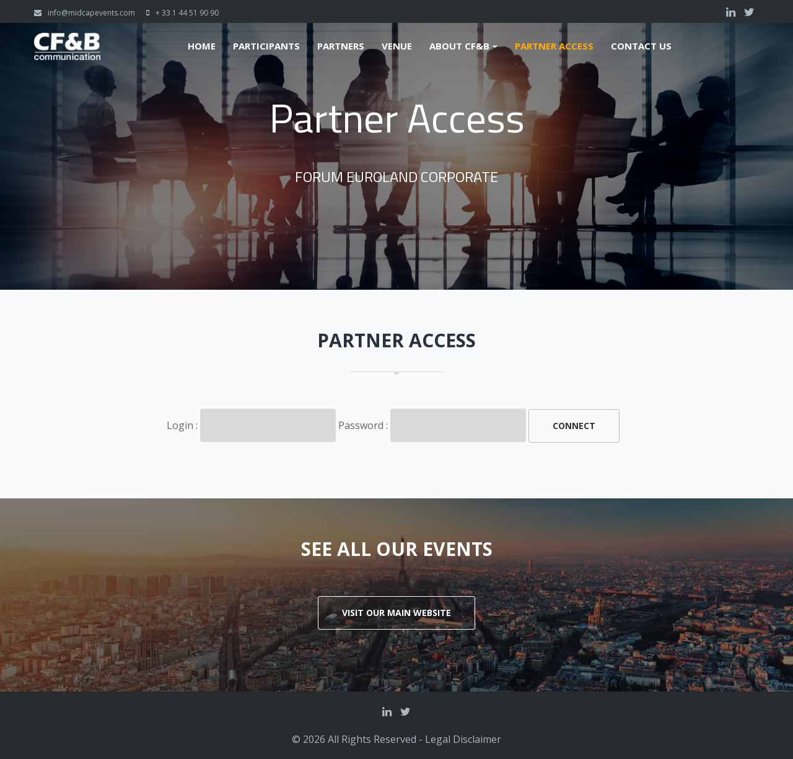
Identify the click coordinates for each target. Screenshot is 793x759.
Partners (340, 46)
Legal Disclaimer (463, 739)
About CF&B (459, 46)
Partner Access (554, 46)
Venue (397, 46)
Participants (266, 46)
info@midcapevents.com (91, 12)
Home (202, 46)
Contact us (641, 46)
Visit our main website (396, 612)
